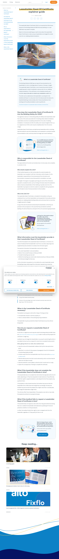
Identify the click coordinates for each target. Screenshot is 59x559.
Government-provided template (25, 358)
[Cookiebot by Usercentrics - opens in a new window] (47, 268)
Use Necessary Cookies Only (13, 290)
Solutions (10, 2)
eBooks (24, 469)
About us (46, 523)
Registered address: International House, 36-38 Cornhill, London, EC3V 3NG (14, 556)
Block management (19, 526)
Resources (22, 2)
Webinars (40, 469)
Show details (49, 286)
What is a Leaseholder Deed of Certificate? (8, 12)
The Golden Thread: (54, 552)
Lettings (18, 523)
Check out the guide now (43, 152)
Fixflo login (37, 539)
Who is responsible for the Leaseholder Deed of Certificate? (7, 30)
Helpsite (37, 530)
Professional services (37, 524)
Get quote (54, 2)
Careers (45, 525)
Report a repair (38, 541)
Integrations (19, 538)
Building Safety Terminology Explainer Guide (18, 552)
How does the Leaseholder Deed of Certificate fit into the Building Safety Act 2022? (8, 20)
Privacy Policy (48, 275)
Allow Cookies (46, 290)
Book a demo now (43, 436)
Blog (27, 525)
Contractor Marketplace (19, 535)
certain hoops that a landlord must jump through (30, 336)
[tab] (8, 12)
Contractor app (38, 536)
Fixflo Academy (38, 527)
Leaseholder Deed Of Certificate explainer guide (39, 552)
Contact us (46, 528)
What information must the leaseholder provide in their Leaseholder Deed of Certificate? (8, 40)
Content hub (28, 523)
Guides (7, 469)
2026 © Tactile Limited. (34, 556)
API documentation (38, 533)
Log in (46, 2)
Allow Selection (29, 290)
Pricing (15, 2)
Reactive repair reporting (19, 531)
